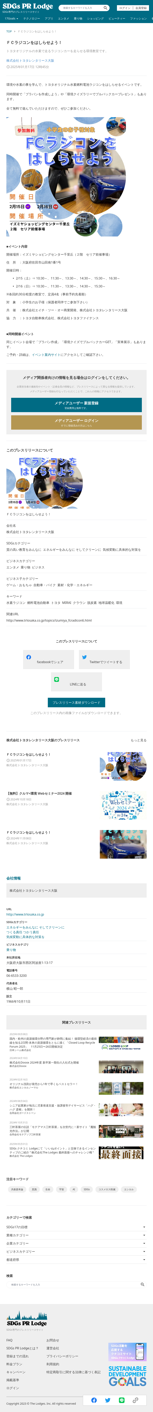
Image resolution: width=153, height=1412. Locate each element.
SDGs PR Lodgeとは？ (22, 1348)
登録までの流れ (17, 1356)
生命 (47, 1189)
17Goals (10, 18)
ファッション (138, 18)
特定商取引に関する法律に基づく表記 (73, 1372)
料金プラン (14, 1364)
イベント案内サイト (46, 354)
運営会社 (52, 1348)
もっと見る (139, 740)
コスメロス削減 (107, 1189)
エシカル (129, 1189)
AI (74, 1189)
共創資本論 (17, 1189)
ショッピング (95, 18)
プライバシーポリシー (62, 1356)
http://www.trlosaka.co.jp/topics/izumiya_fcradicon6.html (49, 620)
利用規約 (52, 1364)
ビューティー (117, 18)
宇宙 (61, 1189)
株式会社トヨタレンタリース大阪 (30, 60)
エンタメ (63, 18)
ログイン (124, 8)
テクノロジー (31, 18)
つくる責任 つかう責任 (22, 932)
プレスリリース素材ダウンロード (76, 702)
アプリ (49, 18)
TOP (9, 31)
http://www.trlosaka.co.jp (25, 914)
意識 (34, 1189)
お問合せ (52, 1340)
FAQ (9, 1340)
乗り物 (78, 18)
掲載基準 (12, 1380)
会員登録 (141, 8)
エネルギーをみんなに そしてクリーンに (35, 927)
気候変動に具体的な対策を (25, 937)
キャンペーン (16, 1372)
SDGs (87, 1189)
